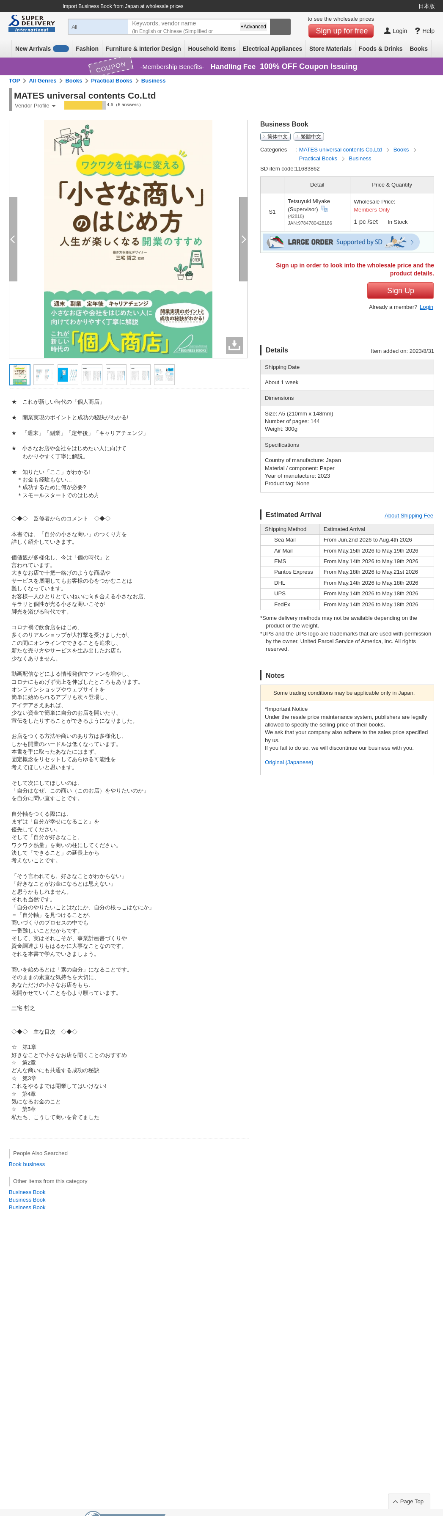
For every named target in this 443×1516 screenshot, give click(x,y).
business (34, 1164)
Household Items (212, 48)
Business (153, 80)
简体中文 (277, 137)
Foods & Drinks (380, 48)
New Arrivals (42, 48)
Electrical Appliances (272, 48)
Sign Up (400, 290)
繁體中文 (311, 137)
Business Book (27, 1192)
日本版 (426, 6)
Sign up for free (342, 31)
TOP (14, 80)
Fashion (87, 48)
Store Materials (330, 48)
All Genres (42, 80)
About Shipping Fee (409, 515)
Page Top (412, 1501)
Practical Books (111, 80)
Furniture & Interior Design (143, 48)
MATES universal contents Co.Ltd (341, 149)
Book (15, 1164)
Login (426, 307)
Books (419, 48)
